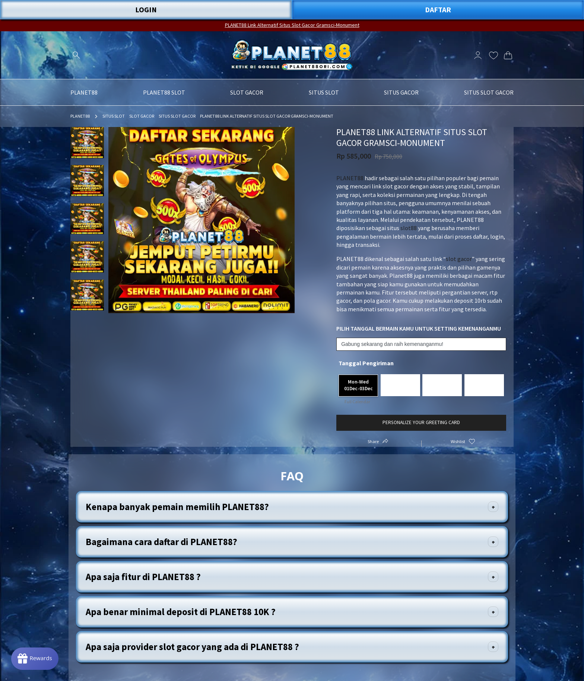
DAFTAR (438, 9)
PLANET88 (80, 116)
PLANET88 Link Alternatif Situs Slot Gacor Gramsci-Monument (292, 25)
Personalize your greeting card (421, 422)
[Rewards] (34, 658)
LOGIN (146, 9)
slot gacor (459, 258)
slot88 (408, 228)
